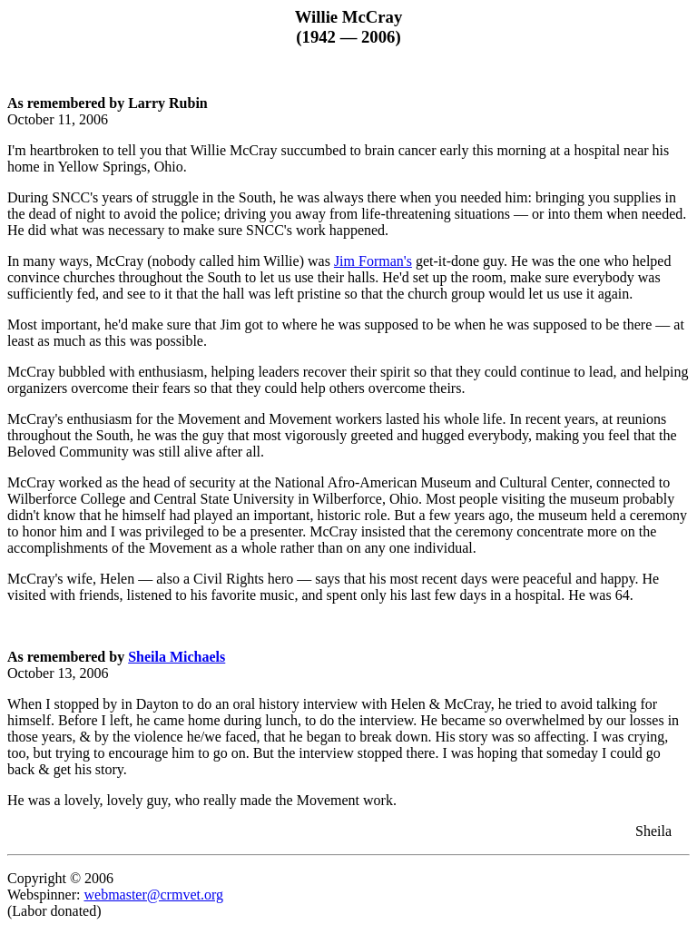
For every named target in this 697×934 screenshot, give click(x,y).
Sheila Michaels (176, 656)
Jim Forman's (373, 261)
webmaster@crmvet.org (153, 894)
